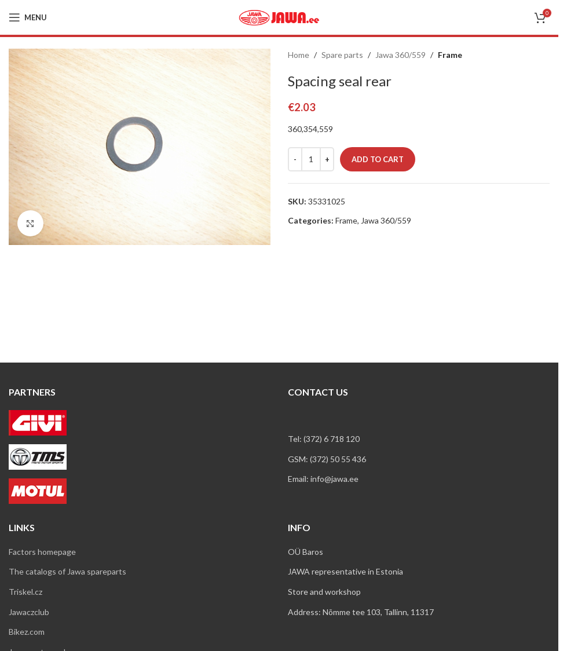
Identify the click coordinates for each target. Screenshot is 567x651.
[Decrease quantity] (295, 159)
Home (298, 55)
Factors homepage (42, 552)
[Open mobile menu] (28, 17)
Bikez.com (27, 632)
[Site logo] (279, 16)
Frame (450, 55)
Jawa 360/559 (400, 55)
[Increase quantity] (327, 159)
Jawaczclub (29, 612)
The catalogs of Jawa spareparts (67, 571)
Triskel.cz (25, 592)
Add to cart (378, 159)
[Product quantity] (311, 159)
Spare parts (342, 55)
